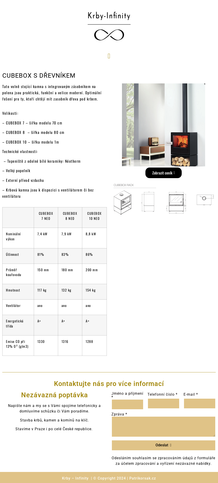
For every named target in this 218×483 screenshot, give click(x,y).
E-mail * (191, 394)
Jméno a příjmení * (127, 395)
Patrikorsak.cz (142, 478)
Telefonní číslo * (162, 394)
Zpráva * (119, 414)
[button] (109, 56)
